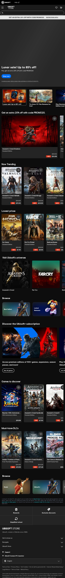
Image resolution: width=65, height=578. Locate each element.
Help (17, 2)
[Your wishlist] (56, 8)
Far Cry (45, 502)
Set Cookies (24, 567)
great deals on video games (9, 502)
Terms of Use (6, 567)
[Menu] (2, 7)
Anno (48, 502)
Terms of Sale (15, 569)
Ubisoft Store (36, 499)
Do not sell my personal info (37, 567)
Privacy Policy (15, 567)
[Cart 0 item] (61, 8)
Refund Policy (24, 569)
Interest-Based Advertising (55, 567)
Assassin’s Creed (38, 502)
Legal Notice (6, 569)
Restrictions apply (52, 17)
